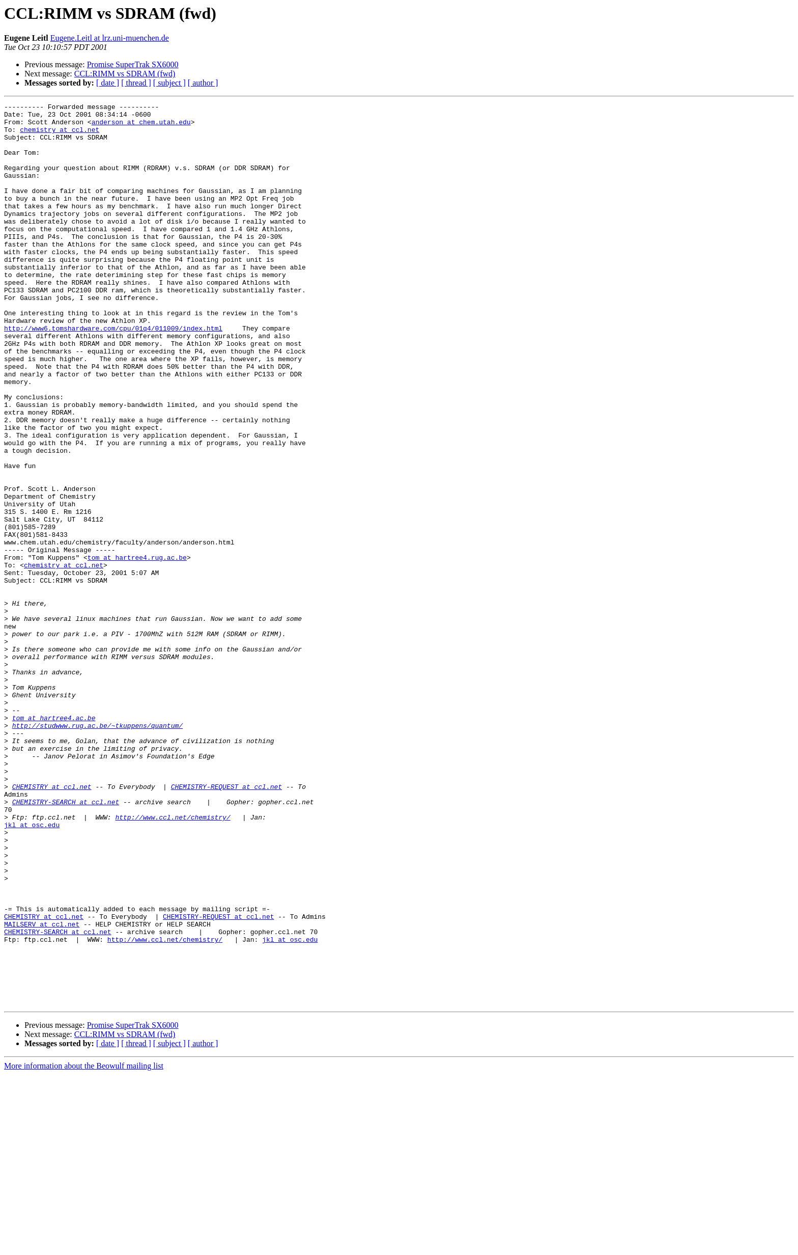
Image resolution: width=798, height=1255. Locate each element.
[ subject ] (169, 82)
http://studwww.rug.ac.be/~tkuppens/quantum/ (97, 850)
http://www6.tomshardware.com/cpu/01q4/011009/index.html (113, 373)
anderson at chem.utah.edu (141, 126)
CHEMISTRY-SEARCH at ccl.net (66, 942)
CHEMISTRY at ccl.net (52, 924)
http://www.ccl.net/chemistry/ (172, 960)
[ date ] (107, 82)
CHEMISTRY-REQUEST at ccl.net (226, 924)
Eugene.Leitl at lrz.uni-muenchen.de (109, 38)
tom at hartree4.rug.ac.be (137, 648)
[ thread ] (136, 82)
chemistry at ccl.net (59, 135)
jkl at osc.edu (32, 969)
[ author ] (203, 82)
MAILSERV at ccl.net (41, 1089)
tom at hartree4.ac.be (54, 841)
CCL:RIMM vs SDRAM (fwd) (125, 73)
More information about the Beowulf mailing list (83, 1246)
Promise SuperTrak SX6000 (133, 64)
